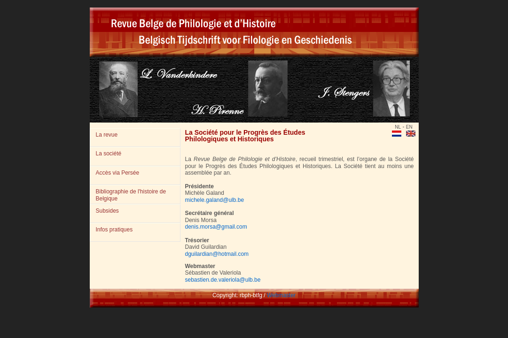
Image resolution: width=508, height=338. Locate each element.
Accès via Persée (118, 172)
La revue (107, 134)
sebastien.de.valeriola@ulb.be (223, 280)
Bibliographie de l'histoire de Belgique (131, 194)
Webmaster (281, 295)
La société (109, 153)
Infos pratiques (114, 229)
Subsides (107, 210)
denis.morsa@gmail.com (216, 226)
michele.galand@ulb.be (214, 200)
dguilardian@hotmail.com (217, 254)
